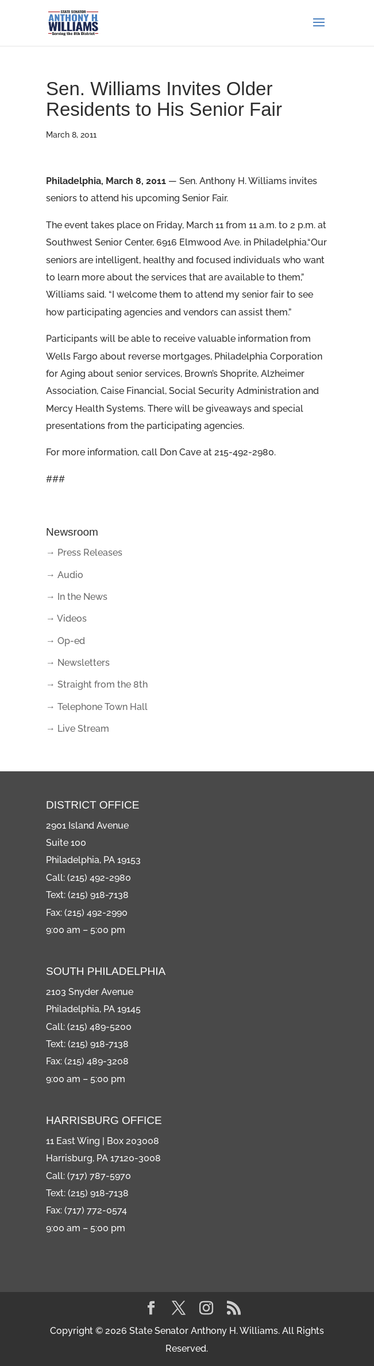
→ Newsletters (78, 662)
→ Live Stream (77, 728)
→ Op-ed (65, 640)
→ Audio (64, 574)
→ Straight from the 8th (97, 684)
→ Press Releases (84, 552)
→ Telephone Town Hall (97, 706)
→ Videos (66, 618)
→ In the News (76, 596)
